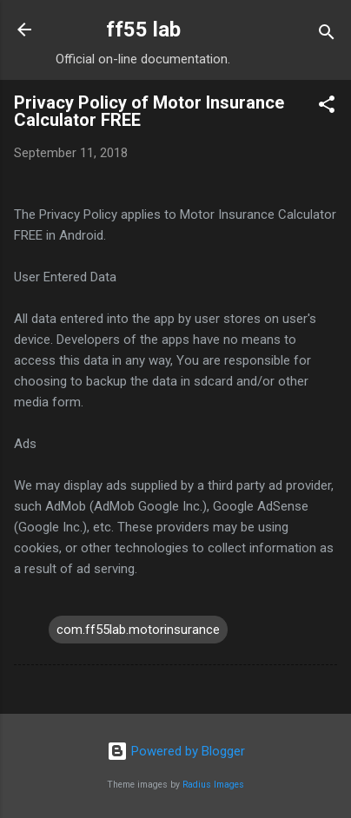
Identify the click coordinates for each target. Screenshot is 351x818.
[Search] (326, 35)
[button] (326, 107)
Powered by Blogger (176, 751)
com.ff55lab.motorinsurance (138, 629)
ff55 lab (143, 29)
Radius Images (213, 784)
